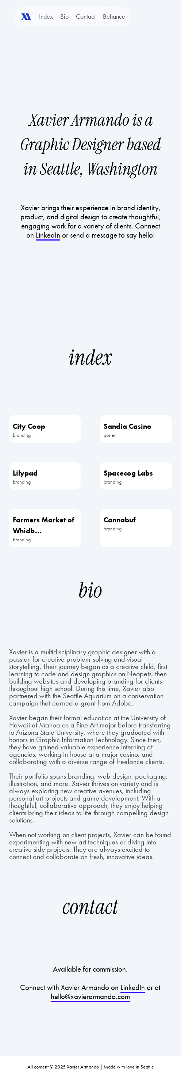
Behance (114, 16)
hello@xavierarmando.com (90, 996)
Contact (86, 16)
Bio (64, 16)
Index (46, 16)
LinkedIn (132, 987)
